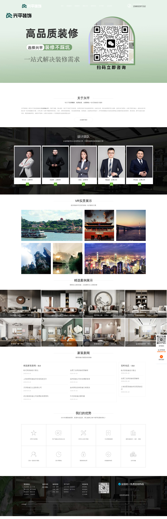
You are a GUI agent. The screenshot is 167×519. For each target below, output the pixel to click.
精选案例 (69, 6)
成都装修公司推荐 (87, 511)
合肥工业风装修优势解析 (79, 370)
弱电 (54, 492)
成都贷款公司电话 (126, 509)
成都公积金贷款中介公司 (137, 507)
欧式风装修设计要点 (30, 370)
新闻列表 (93, 6)
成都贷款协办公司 (115, 509)
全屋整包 (86, 102)
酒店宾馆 (26, 489)
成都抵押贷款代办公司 (90, 504)
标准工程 (84, 492)
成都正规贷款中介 (33, 504)
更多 (39, 366)
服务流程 (45, 484)
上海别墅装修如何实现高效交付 (35, 379)
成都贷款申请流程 (56, 507)
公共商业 (26, 494)
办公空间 (26, 487)
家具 (57, 492)
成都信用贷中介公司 (124, 507)
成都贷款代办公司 (58, 509)
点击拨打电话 (83, 120)
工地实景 (32, 494)
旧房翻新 (72, 102)
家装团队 (84, 487)
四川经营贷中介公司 (34, 507)
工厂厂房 (32, 487)
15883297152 (139, 6)
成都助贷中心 (80, 509)
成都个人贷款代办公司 (91, 509)
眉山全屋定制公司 (124, 504)
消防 (57, 489)
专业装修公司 (45, 108)
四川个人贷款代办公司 (77, 504)
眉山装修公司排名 (101, 507)
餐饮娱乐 (26, 492)
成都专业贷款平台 (27, 509)
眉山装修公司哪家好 (89, 507)
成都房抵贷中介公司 (103, 504)
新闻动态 (66, 489)
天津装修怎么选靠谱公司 (32, 387)
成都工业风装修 (54, 504)
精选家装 (77, 6)
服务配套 (55, 484)
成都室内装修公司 (44, 504)
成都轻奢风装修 (45, 507)
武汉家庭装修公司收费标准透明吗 (35, 396)
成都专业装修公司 (47, 509)
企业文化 (72, 487)
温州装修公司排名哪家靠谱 (80, 379)
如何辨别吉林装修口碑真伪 (80, 387)
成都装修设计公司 (78, 507)
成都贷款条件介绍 (104, 509)
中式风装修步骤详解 (77, 396)
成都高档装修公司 (67, 507)
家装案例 (84, 489)
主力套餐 (84, 494)
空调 (54, 489)
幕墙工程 (32, 492)
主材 (54, 487)
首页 (62, 6)
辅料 (57, 487)
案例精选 (27, 484)
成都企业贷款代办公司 (136, 504)
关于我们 (101, 6)
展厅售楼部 (33, 489)
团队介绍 (85, 6)
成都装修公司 (114, 504)
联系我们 (66, 492)
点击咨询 (109, 6)
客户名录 (72, 489)
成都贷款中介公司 (65, 504)
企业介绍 (66, 487)
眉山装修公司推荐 (112, 507)
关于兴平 (67, 484)
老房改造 (79, 102)
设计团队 (45, 487)
